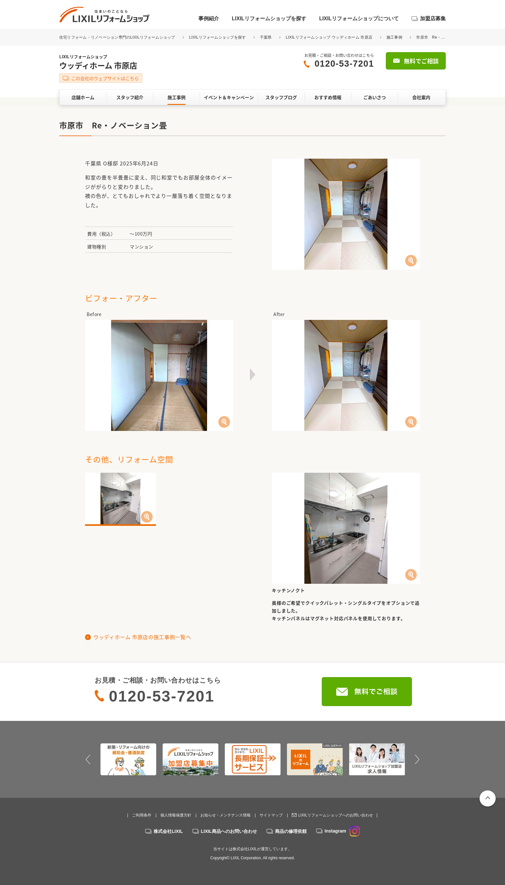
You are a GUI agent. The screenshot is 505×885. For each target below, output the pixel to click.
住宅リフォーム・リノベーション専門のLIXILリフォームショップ (117, 37)
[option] (128, 759)
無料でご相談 (421, 61)
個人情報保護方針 (175, 815)
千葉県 (266, 37)
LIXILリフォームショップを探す (269, 18)
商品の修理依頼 (291, 831)
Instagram (342, 831)
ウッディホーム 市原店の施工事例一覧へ (142, 637)
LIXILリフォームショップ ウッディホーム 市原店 (329, 37)
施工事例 (394, 37)
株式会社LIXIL (168, 831)
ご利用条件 (141, 815)
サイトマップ (271, 815)
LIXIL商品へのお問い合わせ (229, 831)
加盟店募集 (433, 18)
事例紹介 (208, 18)
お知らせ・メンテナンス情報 (225, 815)
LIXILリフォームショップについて (359, 18)
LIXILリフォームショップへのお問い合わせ (335, 815)
